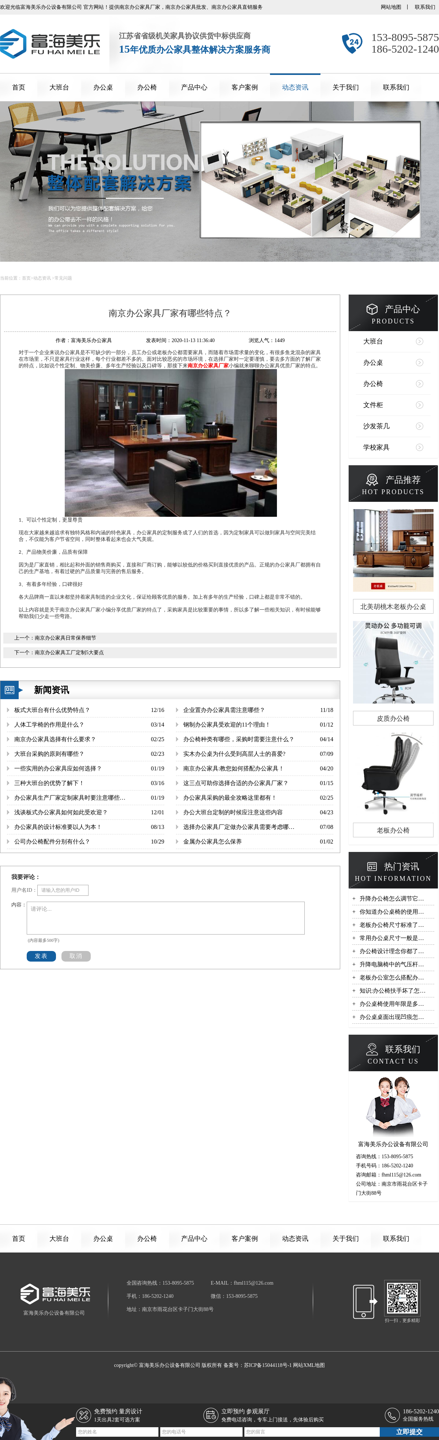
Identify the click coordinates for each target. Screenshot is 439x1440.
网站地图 (391, 7)
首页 (18, 87)
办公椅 (147, 87)
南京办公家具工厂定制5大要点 (69, 652)
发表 (41, 956)
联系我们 (425, 7)
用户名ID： (24, 890)
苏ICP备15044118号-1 (268, 1365)
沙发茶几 (376, 426)
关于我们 (346, 87)
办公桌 (103, 87)
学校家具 (376, 447)
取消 (76, 956)
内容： (19, 904)
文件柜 (373, 405)
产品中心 (194, 87)
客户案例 (245, 87)
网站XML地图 (309, 1365)
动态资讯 (295, 87)
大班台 (59, 87)
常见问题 (63, 278)
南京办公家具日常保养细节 (65, 638)
